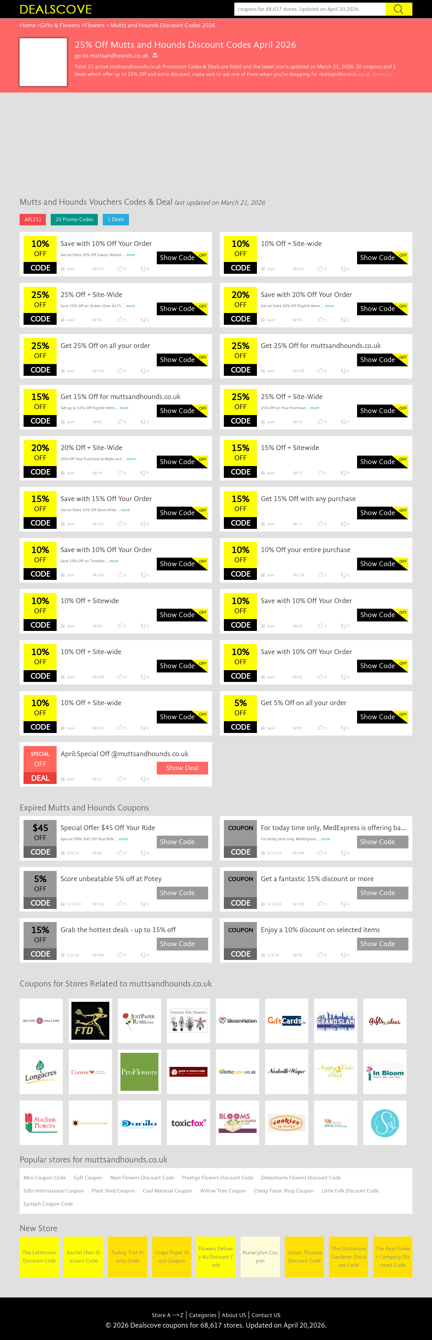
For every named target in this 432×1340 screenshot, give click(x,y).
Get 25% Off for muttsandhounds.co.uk (321, 345)
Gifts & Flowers (60, 25)
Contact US (266, 1315)
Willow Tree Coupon (223, 1191)
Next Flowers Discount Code (142, 1178)
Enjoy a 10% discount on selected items (320, 930)
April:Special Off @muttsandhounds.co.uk (125, 754)
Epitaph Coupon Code (48, 1204)
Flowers (94, 25)
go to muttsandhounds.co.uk (116, 55)
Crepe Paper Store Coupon (172, 1257)
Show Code (177, 257)
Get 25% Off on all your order (105, 345)
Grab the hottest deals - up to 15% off (118, 930)
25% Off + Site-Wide (91, 294)
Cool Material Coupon (167, 1191)
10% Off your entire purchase (306, 550)
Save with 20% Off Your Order (306, 294)
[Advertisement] (216, 141)
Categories (202, 1315)
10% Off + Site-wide (291, 243)
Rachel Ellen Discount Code (83, 1257)
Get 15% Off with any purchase (308, 499)
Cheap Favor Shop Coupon (284, 1191)
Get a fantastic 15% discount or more (317, 879)
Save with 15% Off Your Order (106, 499)
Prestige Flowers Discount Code (217, 1178)
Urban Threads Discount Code (304, 1257)
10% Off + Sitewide (90, 601)
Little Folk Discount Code (350, 1191)
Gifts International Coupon (54, 1191)
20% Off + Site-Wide (91, 448)
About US (234, 1315)
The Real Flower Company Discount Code (392, 1257)
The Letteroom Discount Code (39, 1257)
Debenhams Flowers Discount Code (301, 1178)
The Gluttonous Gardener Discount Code (348, 1257)
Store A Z (168, 1315)
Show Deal (182, 768)
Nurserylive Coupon (260, 1257)
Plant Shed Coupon (113, 1191)
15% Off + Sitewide (290, 448)
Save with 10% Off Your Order (106, 243)
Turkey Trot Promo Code (127, 1257)
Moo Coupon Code (45, 1178)
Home (28, 25)
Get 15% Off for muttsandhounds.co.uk (121, 396)
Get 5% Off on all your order (304, 703)
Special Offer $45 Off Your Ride (108, 828)
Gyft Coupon (88, 1178)
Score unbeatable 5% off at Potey (111, 879)
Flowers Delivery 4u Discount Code (216, 1257)
